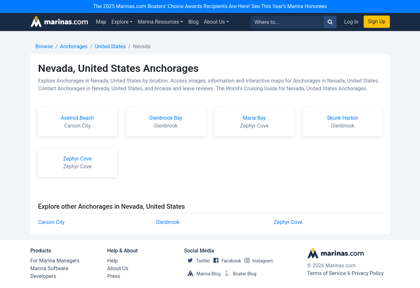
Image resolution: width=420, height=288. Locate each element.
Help (112, 261)
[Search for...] (287, 22)
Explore (120, 22)
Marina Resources (158, 22)
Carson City (51, 222)
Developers (43, 276)
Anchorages (73, 46)
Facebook (225, 260)
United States (110, 46)
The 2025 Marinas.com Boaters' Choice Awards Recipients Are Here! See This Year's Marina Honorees (210, 6)
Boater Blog (238, 273)
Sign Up (377, 21)
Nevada (142, 46)
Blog (193, 22)
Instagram (257, 260)
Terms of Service (326, 273)
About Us (214, 22)
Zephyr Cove (288, 222)
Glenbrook (168, 222)
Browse (44, 46)
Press (113, 276)
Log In (351, 22)
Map (101, 22)
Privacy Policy (368, 273)
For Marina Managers (55, 261)
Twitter (197, 260)
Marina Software (49, 268)
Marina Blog (202, 273)
